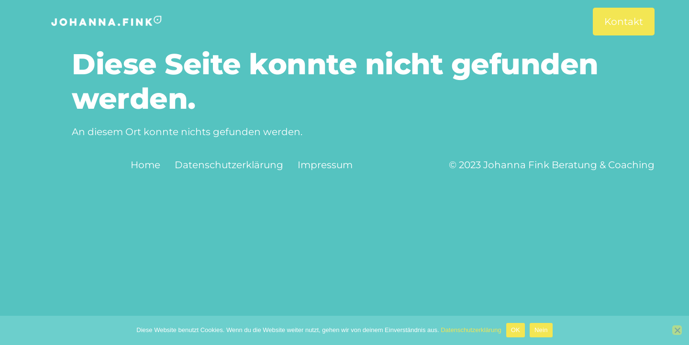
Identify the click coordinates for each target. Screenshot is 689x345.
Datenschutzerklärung (229, 165)
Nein (541, 330)
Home (145, 165)
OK (515, 330)
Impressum (325, 165)
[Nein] (677, 330)
